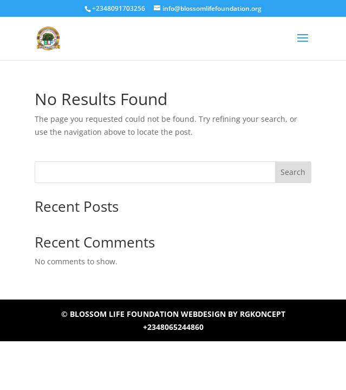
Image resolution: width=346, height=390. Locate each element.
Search (292, 172)
